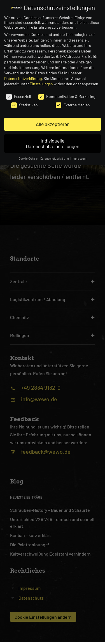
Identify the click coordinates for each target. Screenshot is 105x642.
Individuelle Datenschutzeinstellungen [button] (52, 143)
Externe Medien (73, 104)
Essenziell (18, 96)
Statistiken (24, 104)
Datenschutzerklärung (23, 78)
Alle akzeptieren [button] (52, 124)
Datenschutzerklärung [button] (54, 158)
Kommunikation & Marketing (66, 96)
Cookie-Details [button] (28, 158)
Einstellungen (41, 83)
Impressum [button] (79, 158)
